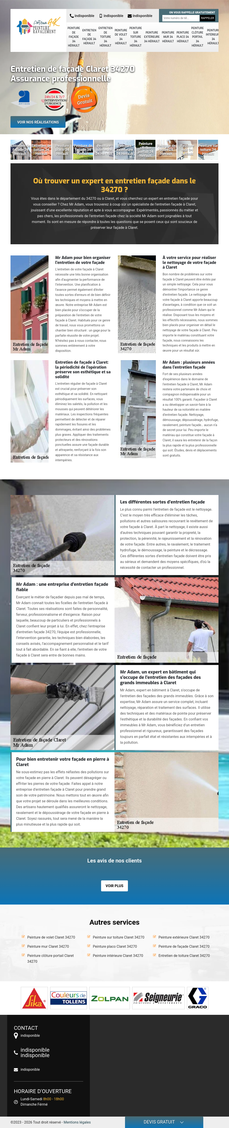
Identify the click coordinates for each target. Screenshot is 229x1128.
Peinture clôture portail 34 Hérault (197, 36)
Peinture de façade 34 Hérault (74, 36)
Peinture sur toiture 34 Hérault (135, 36)
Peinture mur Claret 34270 (48, 946)
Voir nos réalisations (38, 122)
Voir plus (114, 886)
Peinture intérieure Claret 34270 (118, 956)
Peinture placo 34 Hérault (182, 37)
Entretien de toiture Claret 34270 (184, 956)
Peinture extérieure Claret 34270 (184, 937)
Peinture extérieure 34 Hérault (151, 37)
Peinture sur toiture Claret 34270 (118, 937)
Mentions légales (77, 1122)
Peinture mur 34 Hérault (168, 37)
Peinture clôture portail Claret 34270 (50, 959)
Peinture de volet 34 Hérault (121, 37)
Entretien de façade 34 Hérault (89, 37)
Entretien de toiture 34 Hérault (105, 36)
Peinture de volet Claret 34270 (51, 937)
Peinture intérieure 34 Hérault (213, 37)
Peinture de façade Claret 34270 (184, 946)
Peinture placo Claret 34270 (115, 946)
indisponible (82, 16)
